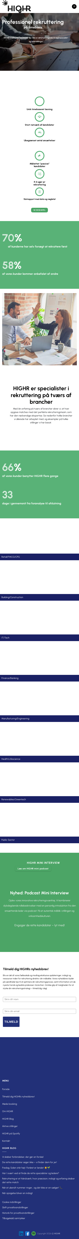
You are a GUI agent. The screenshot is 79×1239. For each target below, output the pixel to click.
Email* (6, 1006)
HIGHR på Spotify (11, 1133)
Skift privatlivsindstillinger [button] (15, 1207)
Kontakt (6, 1141)
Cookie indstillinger (11, 1202)
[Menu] (74, 6)
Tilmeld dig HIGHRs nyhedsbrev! (18, 1096)
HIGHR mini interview (43, 862)
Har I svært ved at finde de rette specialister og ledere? (30, 1173)
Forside (6, 1089)
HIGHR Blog (8, 1118)
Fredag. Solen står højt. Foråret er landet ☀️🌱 (26, 1167)
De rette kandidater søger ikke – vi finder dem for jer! (29, 1162)
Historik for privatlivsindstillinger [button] (18, 1213)
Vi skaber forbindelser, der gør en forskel (22, 1157)
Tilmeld (11, 1021)
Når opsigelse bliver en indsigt (17, 1193)
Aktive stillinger (10, 1126)
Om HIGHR (7, 1111)
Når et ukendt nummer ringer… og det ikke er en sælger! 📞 (32, 1187)
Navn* (5, 994)
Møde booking (9, 1104)
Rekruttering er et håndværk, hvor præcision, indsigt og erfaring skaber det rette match (38, 1180)
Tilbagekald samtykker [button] (13, 1218)
